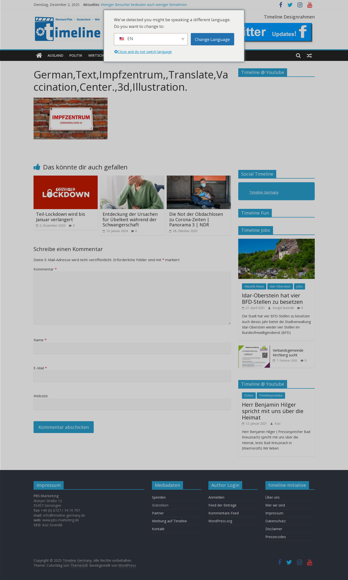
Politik (75, 55)
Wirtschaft (99, 55)
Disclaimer (273, 528)
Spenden (159, 497)
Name (40, 339)
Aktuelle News (254, 286)
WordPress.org (220, 521)
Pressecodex (275, 536)
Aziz (277, 423)
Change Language (212, 39)
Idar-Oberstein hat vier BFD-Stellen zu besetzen (272, 298)
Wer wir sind (275, 505)
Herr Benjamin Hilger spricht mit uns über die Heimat (272, 410)
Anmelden (216, 497)
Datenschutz (275, 521)
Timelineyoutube (271, 395)
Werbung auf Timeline (169, 521)
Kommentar (45, 268)
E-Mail (40, 367)
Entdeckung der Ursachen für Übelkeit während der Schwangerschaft (130, 219)
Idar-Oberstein (280, 286)
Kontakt (158, 528)
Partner (158, 513)
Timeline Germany (263, 192)
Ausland (55, 55)
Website (41, 395)
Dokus (248, 395)
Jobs (299, 286)
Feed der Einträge (222, 505)
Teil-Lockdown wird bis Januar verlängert (60, 216)
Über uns (273, 497)
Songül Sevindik (284, 308)
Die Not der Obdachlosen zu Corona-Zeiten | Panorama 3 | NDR (196, 219)
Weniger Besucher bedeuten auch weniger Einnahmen (144, 4)
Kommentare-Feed (223, 513)
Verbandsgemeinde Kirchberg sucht (288, 352)
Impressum (274, 513)
